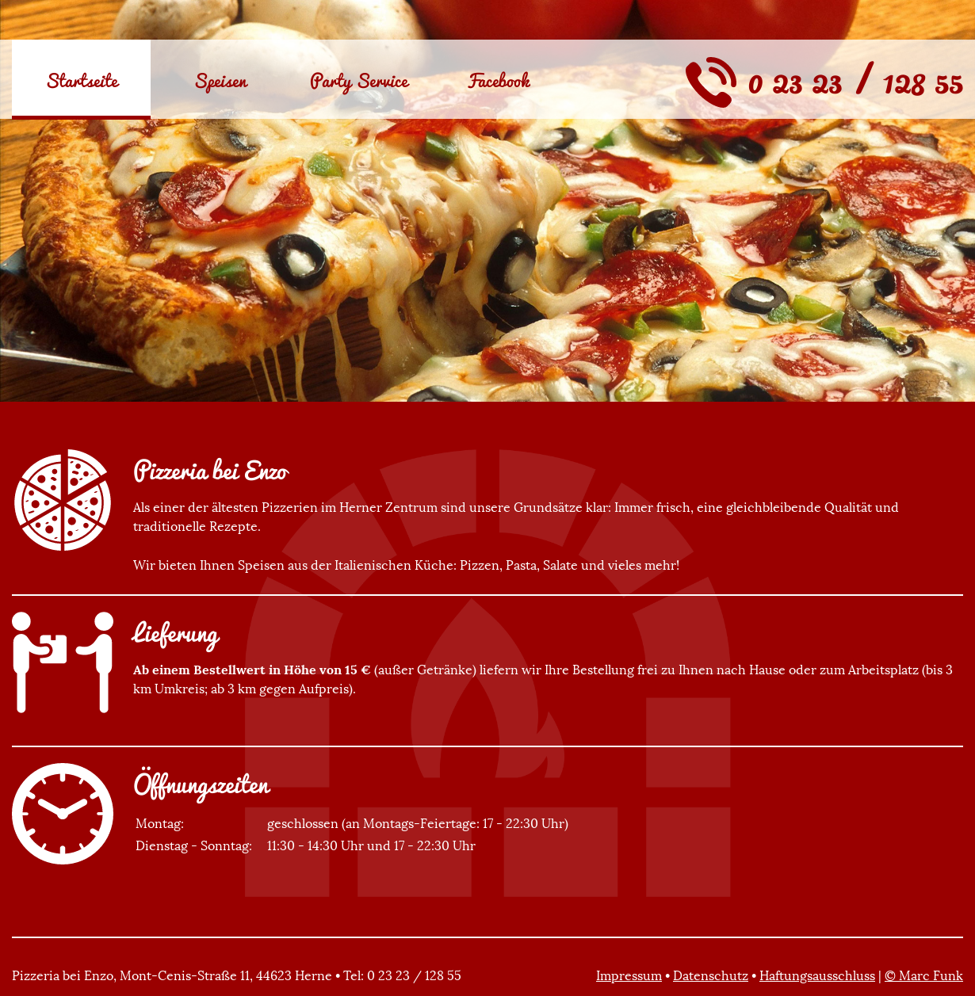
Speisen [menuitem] (220, 80)
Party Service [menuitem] (358, 80)
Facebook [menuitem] (498, 80)
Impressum (629, 975)
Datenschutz (710, 975)
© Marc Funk (924, 975)
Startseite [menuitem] (81, 80)
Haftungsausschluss (817, 975)
